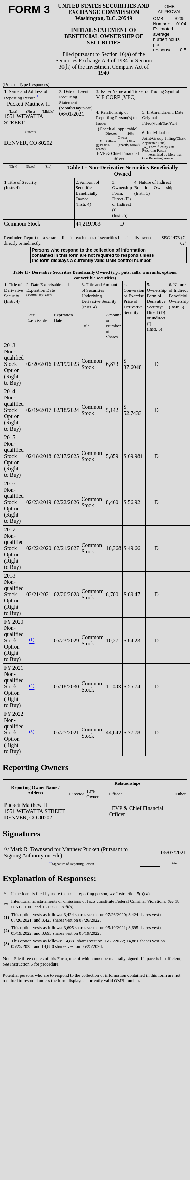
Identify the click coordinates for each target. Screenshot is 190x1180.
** (50, 862)
